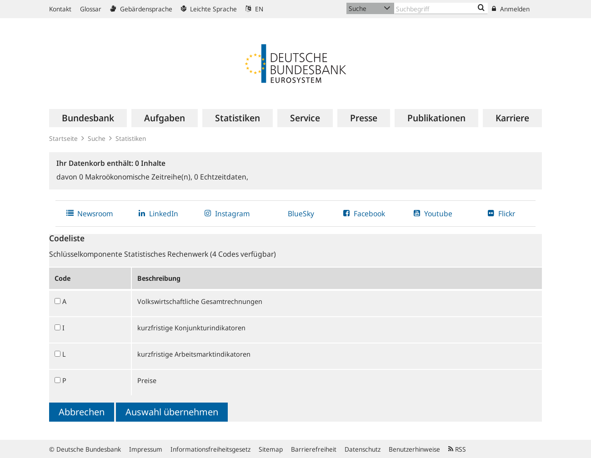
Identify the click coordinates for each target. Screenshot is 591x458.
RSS (457, 449)
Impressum (145, 449)
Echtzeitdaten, (221, 177)
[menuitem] (88, 118)
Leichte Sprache (209, 9)
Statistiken (130, 138)
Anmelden (511, 9)
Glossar (90, 9)
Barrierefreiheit (313, 449)
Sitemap (271, 449)
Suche (96, 138)
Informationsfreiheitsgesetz (210, 449)
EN (254, 9)
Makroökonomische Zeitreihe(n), (136, 177)
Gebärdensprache (141, 9)
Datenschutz (363, 449)
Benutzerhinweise (414, 449)
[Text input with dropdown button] (441, 8)
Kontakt (60, 9)
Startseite (63, 138)
